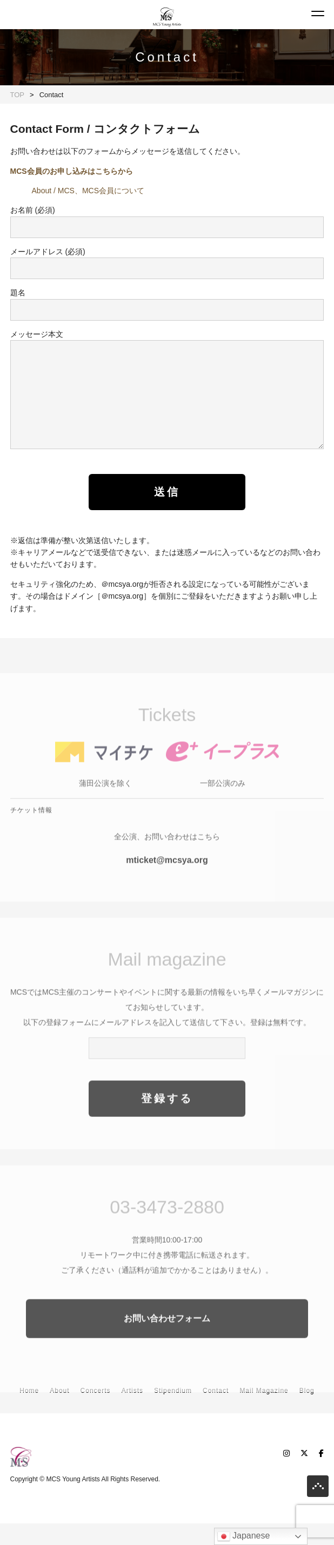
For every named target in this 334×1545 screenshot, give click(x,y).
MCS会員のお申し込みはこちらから (71, 171)
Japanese (243, 1536)
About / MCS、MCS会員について (88, 190)
